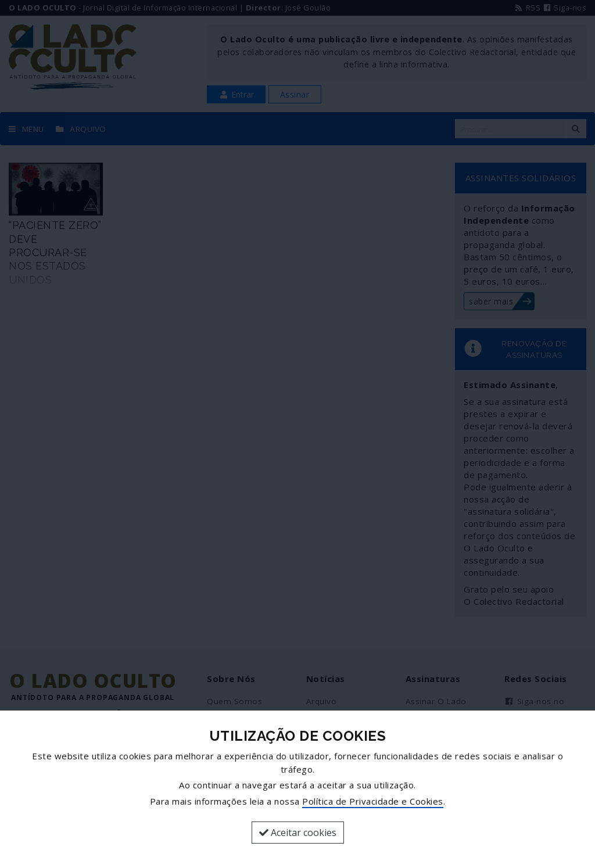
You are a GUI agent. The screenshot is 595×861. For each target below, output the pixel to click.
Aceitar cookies (297, 832)
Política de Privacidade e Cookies (372, 801)
